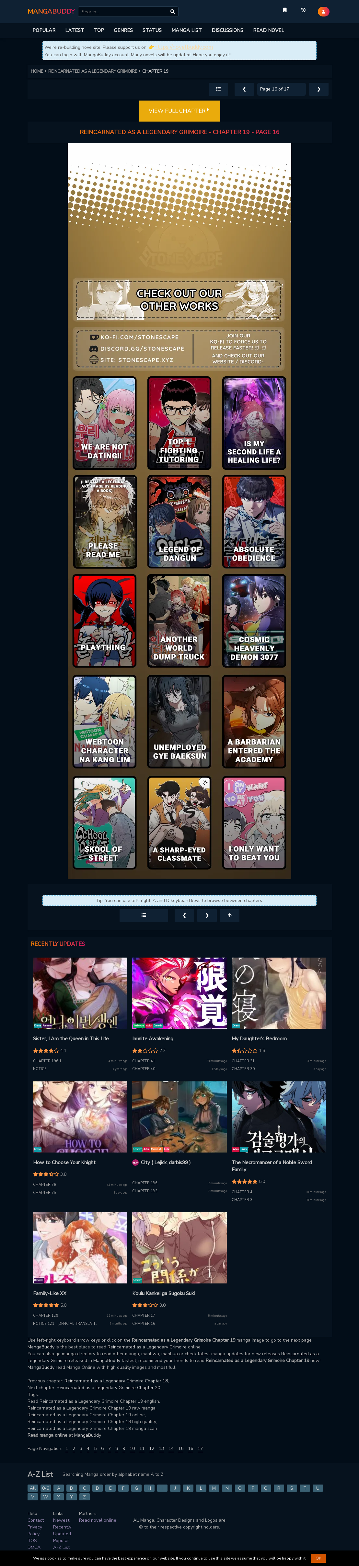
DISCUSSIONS (227, 30)
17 (200, 1448)
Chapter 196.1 (47, 1061)
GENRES (123, 30)
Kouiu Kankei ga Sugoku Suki (163, 1293)
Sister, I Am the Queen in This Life (71, 1038)
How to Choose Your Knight (64, 1162)
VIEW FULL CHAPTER (180, 111)
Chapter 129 (45, 1315)
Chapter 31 (243, 1061)
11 (142, 1448)
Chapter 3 (242, 1199)
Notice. (40, 1069)
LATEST (74, 30)
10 (132, 1448)
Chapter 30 (243, 1069)
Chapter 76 (44, 1184)
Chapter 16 (143, 1323)
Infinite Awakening (152, 1038)
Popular (61, 1541)
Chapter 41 (143, 1061)
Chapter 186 (144, 1183)
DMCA (34, 1547)
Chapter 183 (144, 1191)
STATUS (152, 30)
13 (161, 1448)
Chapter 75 (44, 1192)
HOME (39, 71)
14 (171, 1448)
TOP (99, 30)
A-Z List (61, 1547)
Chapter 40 (143, 1069)
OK (318, 1558)
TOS (32, 1541)
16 (190, 1448)
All (33, 1488)
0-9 (45, 1488)
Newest (61, 1520)
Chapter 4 (242, 1192)
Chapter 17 (143, 1315)
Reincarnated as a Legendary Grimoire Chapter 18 (116, 1381)
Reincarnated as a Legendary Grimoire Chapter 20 (108, 1388)
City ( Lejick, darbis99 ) (166, 1162)
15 (180, 1448)
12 (151, 1448)
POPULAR (43, 30)
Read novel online (97, 1520)
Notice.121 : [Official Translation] (67, 1323)
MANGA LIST (186, 30)
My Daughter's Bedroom (259, 1038)
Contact (36, 1520)
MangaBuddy (41, 1347)
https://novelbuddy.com (183, 47)
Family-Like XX (49, 1293)
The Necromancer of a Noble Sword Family (272, 1166)
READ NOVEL (268, 30)
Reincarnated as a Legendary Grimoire (147, 1347)
